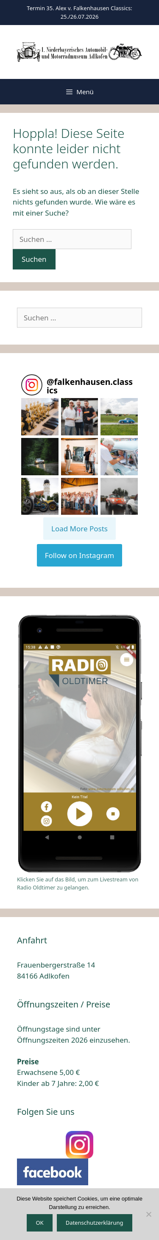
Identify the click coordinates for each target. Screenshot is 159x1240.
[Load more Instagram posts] (79, 528)
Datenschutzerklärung (94, 1222)
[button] (40, 416)
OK (39, 1222)
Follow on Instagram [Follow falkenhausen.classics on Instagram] (79, 555)
